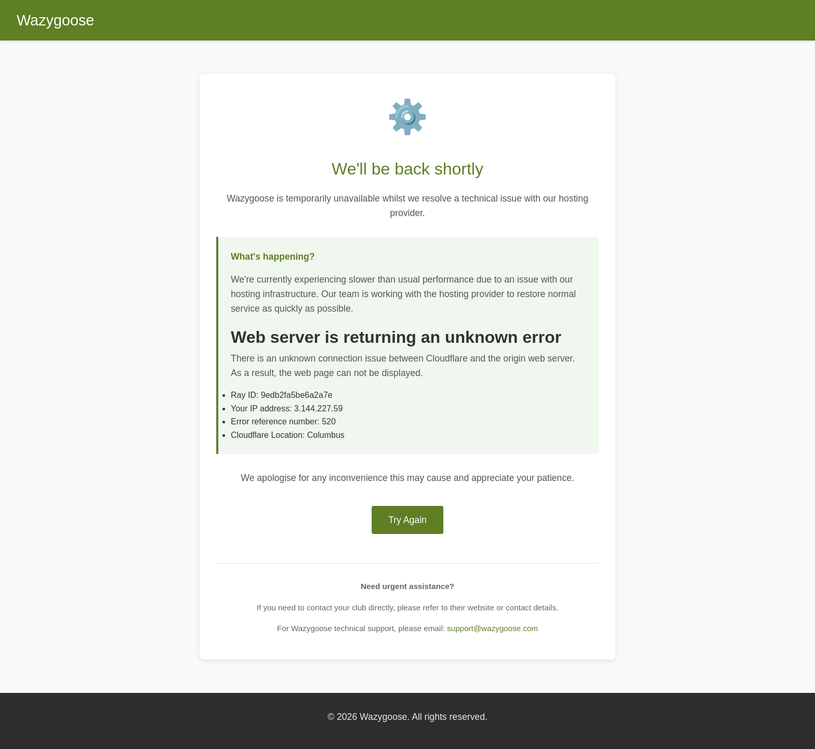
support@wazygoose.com (492, 628)
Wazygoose (55, 20)
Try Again (407, 520)
